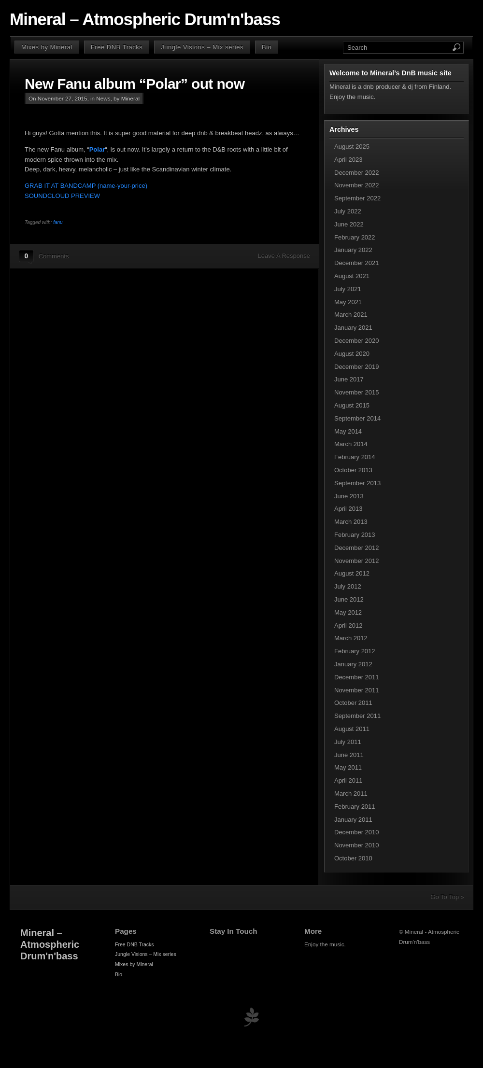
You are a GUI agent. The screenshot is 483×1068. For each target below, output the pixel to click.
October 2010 (353, 858)
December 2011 (356, 677)
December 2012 (356, 547)
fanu (57, 222)
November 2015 (356, 392)
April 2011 (348, 780)
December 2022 (356, 172)
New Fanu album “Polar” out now (134, 84)
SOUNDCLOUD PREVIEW (62, 195)
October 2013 (353, 470)
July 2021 (347, 289)
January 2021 (353, 327)
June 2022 (349, 224)
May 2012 (348, 612)
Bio (266, 47)
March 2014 (351, 444)
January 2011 (353, 819)
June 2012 (349, 599)
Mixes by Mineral (46, 47)
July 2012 (347, 586)
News (103, 98)
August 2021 (351, 276)
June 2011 (349, 755)
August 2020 (351, 353)
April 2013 (348, 508)
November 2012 (356, 560)
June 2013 (349, 496)
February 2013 (354, 534)
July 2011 (347, 741)
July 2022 (347, 211)
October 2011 (353, 702)
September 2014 (357, 418)
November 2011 (356, 690)
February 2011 (354, 806)
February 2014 (354, 457)
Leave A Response (284, 255)
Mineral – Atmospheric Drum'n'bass (145, 19)
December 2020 (356, 340)
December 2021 (356, 263)
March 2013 (351, 521)
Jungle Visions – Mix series (202, 47)
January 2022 (353, 249)
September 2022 (357, 198)
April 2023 (348, 159)
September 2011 (357, 715)
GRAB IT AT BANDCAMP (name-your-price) (86, 185)
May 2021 (348, 302)
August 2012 (351, 573)
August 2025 (351, 146)
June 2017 (349, 379)
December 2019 (356, 366)
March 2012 (351, 638)
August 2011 (351, 728)
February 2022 (354, 237)
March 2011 (351, 793)
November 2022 (356, 185)
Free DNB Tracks (116, 47)
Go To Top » (447, 896)
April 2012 (348, 625)
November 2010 (356, 845)
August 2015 (351, 405)
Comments (54, 256)
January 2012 (353, 664)
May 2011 (348, 767)
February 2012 (354, 651)
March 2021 (351, 314)
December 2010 (356, 832)
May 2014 (348, 431)
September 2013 (357, 483)
